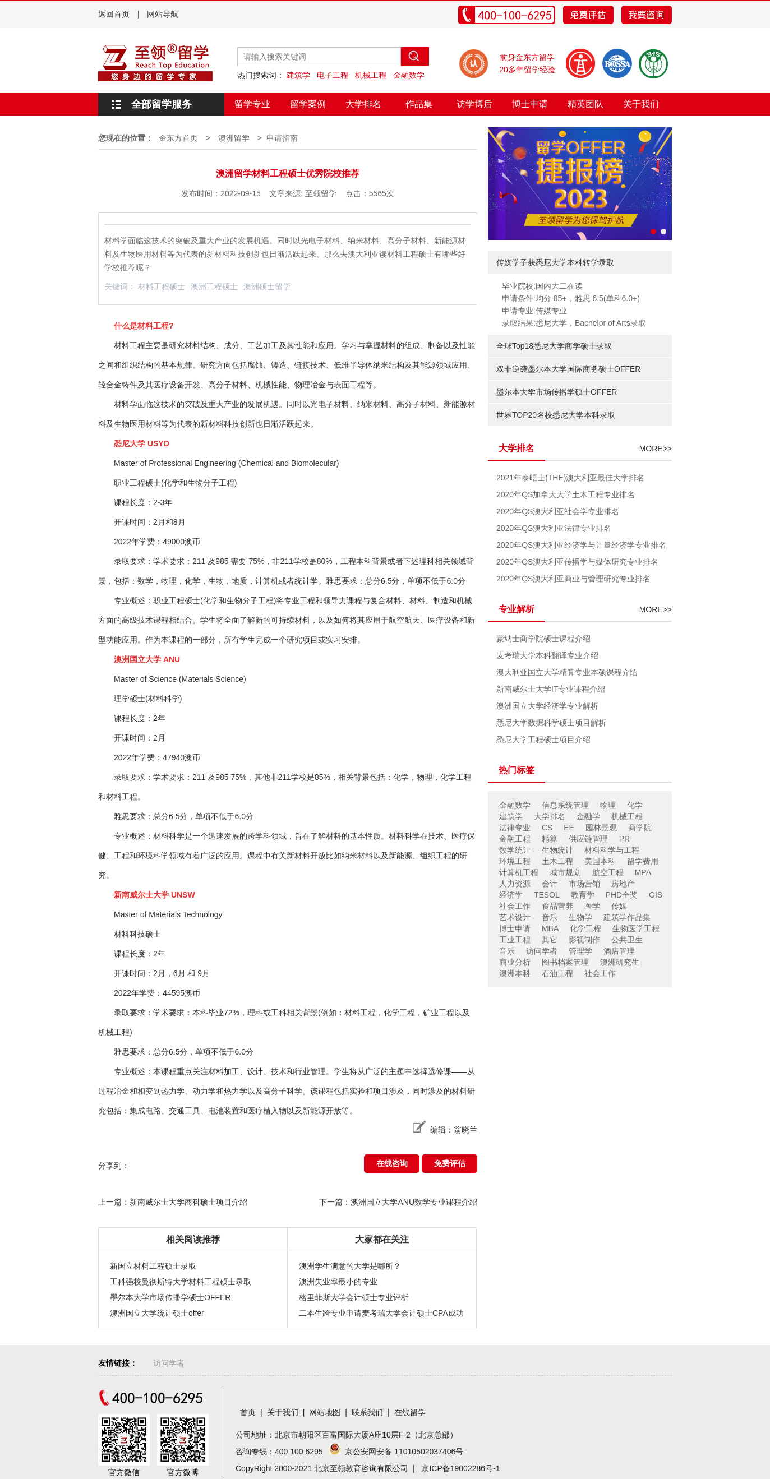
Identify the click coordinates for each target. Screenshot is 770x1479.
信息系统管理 (565, 805)
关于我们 (641, 104)
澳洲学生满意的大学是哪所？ (350, 1265)
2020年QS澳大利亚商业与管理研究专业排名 (573, 578)
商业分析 (515, 962)
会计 (549, 883)
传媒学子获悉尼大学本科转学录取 (555, 262)
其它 (549, 939)
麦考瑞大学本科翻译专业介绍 (547, 655)
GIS (655, 894)
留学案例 (308, 104)
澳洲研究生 (619, 962)
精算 (549, 838)
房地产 (623, 883)
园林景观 (601, 827)
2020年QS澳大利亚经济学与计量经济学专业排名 (581, 544)
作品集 (418, 104)
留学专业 (252, 104)
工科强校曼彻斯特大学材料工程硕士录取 (180, 1281)
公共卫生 (627, 939)
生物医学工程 (636, 928)
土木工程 (557, 861)
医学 (592, 906)
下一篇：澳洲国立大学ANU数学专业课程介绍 (398, 1202)
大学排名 (363, 104)
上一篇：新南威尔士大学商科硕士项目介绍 (172, 1202)
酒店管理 (619, 950)
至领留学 (320, 193)
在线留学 (410, 1412)
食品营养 (557, 906)
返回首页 (114, 14)
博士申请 (530, 104)
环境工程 (515, 861)
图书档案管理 (565, 962)
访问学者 (541, 950)
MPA (643, 872)
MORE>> (655, 448)
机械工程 (370, 75)
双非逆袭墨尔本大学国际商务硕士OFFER (568, 368)
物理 (608, 805)
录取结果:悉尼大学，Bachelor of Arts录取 (574, 322)
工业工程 (515, 939)
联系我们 (367, 1412)
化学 (635, 805)
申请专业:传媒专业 (534, 310)
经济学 (511, 894)
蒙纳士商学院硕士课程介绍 (543, 638)
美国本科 (600, 861)
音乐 (549, 917)
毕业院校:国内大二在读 (542, 285)
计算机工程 (518, 872)
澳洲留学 (234, 137)
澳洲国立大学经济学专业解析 (547, 705)
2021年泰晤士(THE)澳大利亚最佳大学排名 (570, 477)
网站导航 (162, 14)
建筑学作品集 (627, 917)
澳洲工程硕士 (214, 286)
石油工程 (557, 973)
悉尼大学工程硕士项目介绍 (543, 739)
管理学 (580, 950)
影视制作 (584, 939)
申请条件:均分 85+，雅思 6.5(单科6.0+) (571, 298)
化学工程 (585, 928)
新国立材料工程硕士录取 (153, 1265)
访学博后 (474, 104)
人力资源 (515, 883)
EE (569, 827)
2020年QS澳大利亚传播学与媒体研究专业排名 (577, 561)
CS (547, 827)
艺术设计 (515, 917)
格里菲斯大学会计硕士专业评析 (354, 1297)
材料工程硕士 (161, 286)
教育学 (582, 894)
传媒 (619, 906)
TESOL (547, 894)
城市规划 (565, 872)
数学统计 (515, 849)
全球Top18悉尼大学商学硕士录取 (554, 345)
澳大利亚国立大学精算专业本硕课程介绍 (567, 672)
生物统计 (557, 849)
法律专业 (515, 827)
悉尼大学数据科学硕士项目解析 (551, 722)
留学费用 (642, 861)
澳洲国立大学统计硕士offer (157, 1313)
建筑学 (298, 75)
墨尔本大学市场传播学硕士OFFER (170, 1297)
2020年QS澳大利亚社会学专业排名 (557, 511)
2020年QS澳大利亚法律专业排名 (553, 528)
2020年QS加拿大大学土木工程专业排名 (565, 494)
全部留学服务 (161, 104)
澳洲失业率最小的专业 (338, 1281)
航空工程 (608, 872)
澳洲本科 (515, 973)
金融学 (588, 816)
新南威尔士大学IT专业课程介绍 (550, 689)
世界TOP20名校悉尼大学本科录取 (555, 414)
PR (624, 838)
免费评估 (449, 1163)
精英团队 (585, 104)
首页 (248, 1412)
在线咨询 (392, 1163)
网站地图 (324, 1412)
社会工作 (515, 906)
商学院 (640, 827)
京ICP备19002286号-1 (460, 1468)
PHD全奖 (622, 894)
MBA (550, 928)
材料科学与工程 (611, 849)
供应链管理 (588, 838)
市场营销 (584, 883)
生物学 (580, 917)
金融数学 (409, 75)
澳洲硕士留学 (267, 286)
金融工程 (515, 838)
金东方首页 (178, 137)
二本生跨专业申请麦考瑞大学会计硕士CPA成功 (381, 1313)
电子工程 (332, 75)
